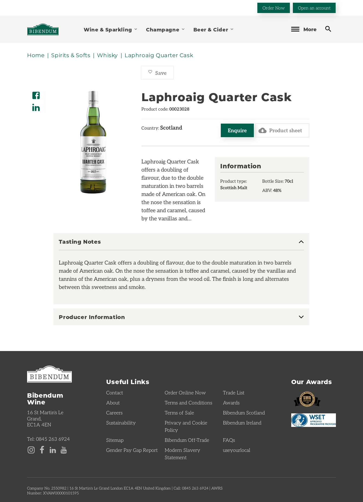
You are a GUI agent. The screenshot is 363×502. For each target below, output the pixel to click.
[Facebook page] (42, 449)
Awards (231, 402)
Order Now (273, 8)
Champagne (165, 29)
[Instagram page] (31, 449)
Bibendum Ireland (242, 422)
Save (157, 73)
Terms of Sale (179, 412)
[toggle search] (328, 29)
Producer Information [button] (92, 317)
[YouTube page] (64, 449)
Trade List (233, 392)
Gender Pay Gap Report (132, 449)
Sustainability (121, 422)
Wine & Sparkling (111, 29)
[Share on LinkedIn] (36, 105)
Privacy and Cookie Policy (186, 426)
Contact (114, 392)
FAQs (229, 439)
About (113, 402)
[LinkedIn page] (53, 449)
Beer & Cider (213, 29)
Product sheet (280, 130)
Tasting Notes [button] (80, 242)
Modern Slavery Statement (182, 453)
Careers (114, 412)
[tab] (181, 244)
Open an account (314, 8)
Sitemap (115, 439)
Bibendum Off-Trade (187, 439)
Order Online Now (185, 392)
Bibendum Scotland (244, 412)
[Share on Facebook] (36, 94)
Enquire (237, 130)
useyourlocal (236, 449)
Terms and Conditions (188, 402)
